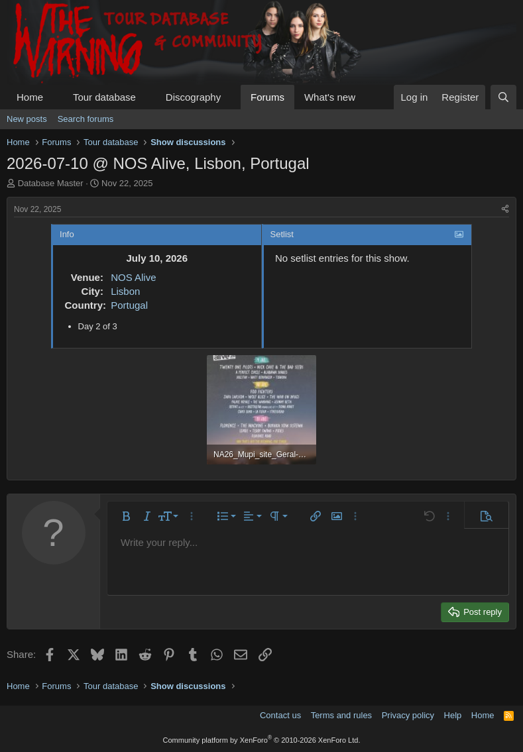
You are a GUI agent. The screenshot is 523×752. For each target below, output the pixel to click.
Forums (267, 97)
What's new (329, 97)
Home (30, 97)
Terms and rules (341, 715)
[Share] (505, 209)
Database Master (51, 183)
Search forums (86, 119)
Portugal (129, 305)
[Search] (503, 97)
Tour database (104, 97)
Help (453, 715)
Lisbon (125, 291)
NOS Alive (133, 277)
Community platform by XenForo (262, 740)
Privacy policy (408, 715)
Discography (193, 97)
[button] (53, 97)
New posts (27, 119)
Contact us (280, 715)
